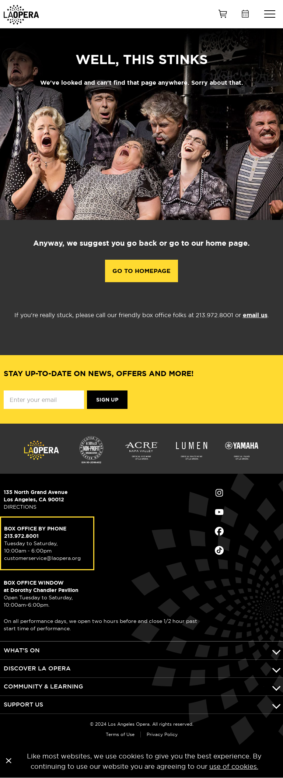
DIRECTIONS (20, 507)
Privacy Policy (162, 734)
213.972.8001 (21, 536)
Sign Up (107, 399)
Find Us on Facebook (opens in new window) (219, 531)
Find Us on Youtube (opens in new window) (219, 512)
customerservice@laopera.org (42, 558)
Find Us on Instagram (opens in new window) (219, 492)
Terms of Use (120, 734)
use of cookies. (233, 766)
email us (255, 315)
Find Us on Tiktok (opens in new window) (219, 550)
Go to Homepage (141, 271)
